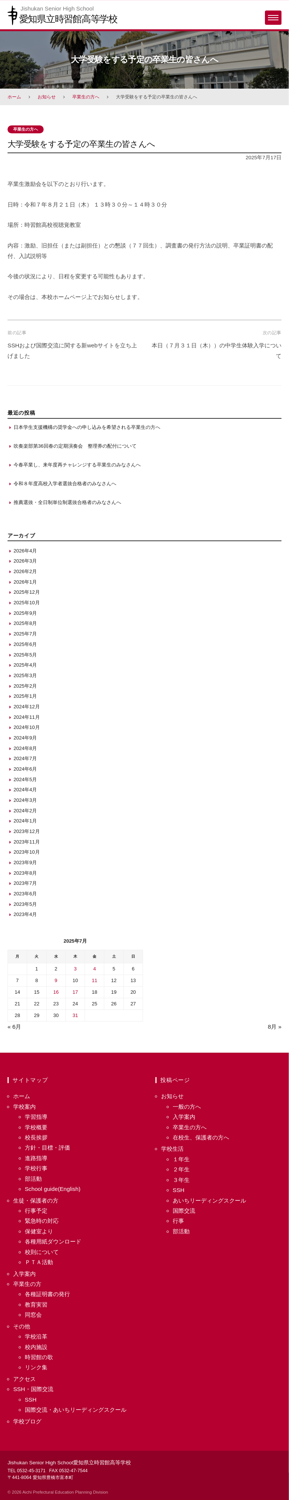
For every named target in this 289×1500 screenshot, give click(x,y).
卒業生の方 (27, 1284)
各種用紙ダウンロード (53, 1241)
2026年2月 (25, 571)
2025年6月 (25, 644)
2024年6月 (25, 769)
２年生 (181, 1169)
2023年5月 (25, 904)
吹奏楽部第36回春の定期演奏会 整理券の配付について (75, 446)
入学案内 (24, 1274)
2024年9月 (25, 738)
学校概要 (36, 1127)
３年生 (181, 1180)
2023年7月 (25, 883)
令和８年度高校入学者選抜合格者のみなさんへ (65, 483)
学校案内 (24, 1106)
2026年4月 (25, 551)
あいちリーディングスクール (209, 1200)
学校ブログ (27, 1421)
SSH (31, 1399)
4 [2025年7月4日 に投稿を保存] (94, 969)
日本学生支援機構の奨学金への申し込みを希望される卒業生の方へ (87, 427)
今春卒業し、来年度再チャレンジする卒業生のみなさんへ (77, 465)
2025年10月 (27, 602)
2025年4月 (25, 665)
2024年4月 (25, 789)
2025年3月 (25, 675)
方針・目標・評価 (47, 1147)
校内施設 (36, 1347)
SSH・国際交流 (33, 1389)
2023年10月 (27, 852)
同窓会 (33, 1314)
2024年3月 (25, 800)
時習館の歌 (39, 1357)
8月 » (274, 1026)
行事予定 (36, 1210)
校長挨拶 (36, 1137)
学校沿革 (36, 1336)
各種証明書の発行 (47, 1294)
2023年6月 (25, 893)
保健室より (39, 1231)
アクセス (24, 1379)
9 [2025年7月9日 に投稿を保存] (56, 980)
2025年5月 (25, 655)
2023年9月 (25, 862)
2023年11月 (27, 842)
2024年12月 (27, 706)
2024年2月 (25, 810)
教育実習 (36, 1304)
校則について (42, 1252)
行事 (178, 1221)
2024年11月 (27, 717)
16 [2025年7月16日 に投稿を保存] (56, 992)
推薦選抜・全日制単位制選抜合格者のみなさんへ (67, 502)
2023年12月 (27, 831)
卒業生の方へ (85, 97)
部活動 (33, 1179)
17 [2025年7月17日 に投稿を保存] (75, 992)
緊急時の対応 (42, 1221)
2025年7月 (25, 634)
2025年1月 (25, 696)
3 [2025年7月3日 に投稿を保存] (75, 969)
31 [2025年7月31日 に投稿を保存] (75, 1015)
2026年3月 (25, 561)
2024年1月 (25, 821)
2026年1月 (25, 582)
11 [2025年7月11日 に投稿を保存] (94, 980)
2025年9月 (25, 613)
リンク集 (36, 1367)
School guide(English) (53, 1189)
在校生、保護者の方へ (201, 1137)
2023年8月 (25, 873)
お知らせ (47, 97)
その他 (21, 1326)
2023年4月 (25, 914)
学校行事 (36, 1168)
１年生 (181, 1159)
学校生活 (172, 1148)
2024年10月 (27, 727)
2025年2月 (25, 686)
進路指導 (36, 1158)
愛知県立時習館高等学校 (68, 19)
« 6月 (14, 1026)
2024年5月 (25, 779)
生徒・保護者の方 (35, 1200)
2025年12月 (27, 592)
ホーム (14, 97)
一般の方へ (187, 1106)
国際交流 (184, 1210)
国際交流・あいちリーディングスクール (75, 1409)
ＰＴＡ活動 (39, 1262)
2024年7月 (25, 758)
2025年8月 (25, 623)
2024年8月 (25, 748)
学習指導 (36, 1117)
